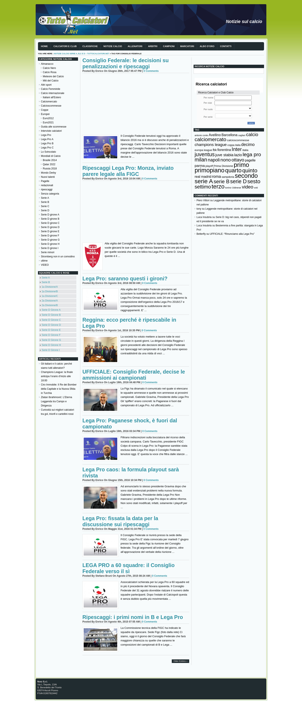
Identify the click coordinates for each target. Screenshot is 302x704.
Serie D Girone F (51, 335)
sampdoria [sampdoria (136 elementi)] (228, 176)
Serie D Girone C (51, 319)
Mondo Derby (48, 172)
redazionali (47, 185)
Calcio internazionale (52, 93)
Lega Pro (46, 135)
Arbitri (153, 46)
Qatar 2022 (49, 164)
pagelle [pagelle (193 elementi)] (250, 160)
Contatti (225, 46)
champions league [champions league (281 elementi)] (211, 144)
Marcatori (187, 46)
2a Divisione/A (50, 300)
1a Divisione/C (50, 296)
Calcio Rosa (49, 72)
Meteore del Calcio (53, 76)
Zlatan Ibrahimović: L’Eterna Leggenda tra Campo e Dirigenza (56, 401)
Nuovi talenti (48, 176)
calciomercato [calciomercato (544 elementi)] (210, 139)
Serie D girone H (50, 243)
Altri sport (46, 84)
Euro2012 (48, 118)
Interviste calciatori (51, 130)
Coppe (44, 109)
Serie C (45, 206)
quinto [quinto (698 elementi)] (249, 170)
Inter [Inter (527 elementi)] (237, 149)
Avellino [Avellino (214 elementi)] (215, 135)
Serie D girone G (50, 239)
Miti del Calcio (51, 80)
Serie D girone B (50, 218)
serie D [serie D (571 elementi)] (238, 181)
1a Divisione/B (50, 291)
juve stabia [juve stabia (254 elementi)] (224, 155)
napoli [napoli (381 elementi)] (214, 159)
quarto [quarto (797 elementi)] (233, 170)
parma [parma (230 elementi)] (200, 166)
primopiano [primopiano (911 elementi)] (209, 170)
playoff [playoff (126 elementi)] (209, 166)
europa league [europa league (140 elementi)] (203, 150)
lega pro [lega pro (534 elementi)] (252, 154)
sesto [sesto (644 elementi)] (253, 181)
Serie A (45, 197)
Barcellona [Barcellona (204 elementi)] (229, 135)
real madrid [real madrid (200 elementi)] (203, 176)
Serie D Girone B (51, 314)
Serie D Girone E (51, 330)
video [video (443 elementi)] (247, 187)
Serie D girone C (50, 223)
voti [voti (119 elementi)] (256, 187)
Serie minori (47, 252)
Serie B (45, 202)
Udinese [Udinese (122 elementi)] (236, 187)
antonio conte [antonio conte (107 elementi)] (201, 135)
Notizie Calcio (112, 46)
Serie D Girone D (51, 325)
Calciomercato (49, 101)
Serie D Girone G (51, 340)
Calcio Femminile (50, 89)
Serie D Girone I (51, 350)
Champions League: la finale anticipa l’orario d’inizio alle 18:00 (57, 376)
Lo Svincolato (48, 151)
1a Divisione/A (50, 286)
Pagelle (45, 181)
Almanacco (47, 63)
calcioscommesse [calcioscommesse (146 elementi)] (238, 140)
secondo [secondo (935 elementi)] (246, 175)
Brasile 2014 (50, 160)
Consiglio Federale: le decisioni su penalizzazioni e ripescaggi (125, 63)
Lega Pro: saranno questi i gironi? (125, 278)
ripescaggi (46, 189)
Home (44, 46)
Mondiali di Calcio (51, 156)
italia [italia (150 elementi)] (245, 150)
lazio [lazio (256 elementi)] (238, 155)
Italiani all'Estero (52, 97)
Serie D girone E (50, 231)
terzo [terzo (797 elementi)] (218, 186)
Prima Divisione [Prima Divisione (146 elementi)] (223, 166)
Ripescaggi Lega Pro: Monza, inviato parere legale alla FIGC (128, 171)
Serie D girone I (49, 248)
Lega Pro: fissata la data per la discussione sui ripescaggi (120, 521)
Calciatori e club (65, 46)
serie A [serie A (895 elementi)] (204, 181)
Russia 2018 (50, 168)
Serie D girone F (50, 235)
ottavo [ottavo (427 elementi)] (238, 159)
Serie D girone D (50, 227)
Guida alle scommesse (53, 126)
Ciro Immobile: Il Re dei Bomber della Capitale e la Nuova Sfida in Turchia (59, 389)
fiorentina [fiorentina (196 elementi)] (224, 150)
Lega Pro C (47, 147)
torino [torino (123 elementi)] (228, 187)
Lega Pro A (47, 139)
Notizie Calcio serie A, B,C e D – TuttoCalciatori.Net (81, 54)
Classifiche (90, 46)
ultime (44, 260)
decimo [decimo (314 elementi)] (248, 144)
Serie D (45, 210)
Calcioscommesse (51, 105)
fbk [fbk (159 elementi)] (215, 150)
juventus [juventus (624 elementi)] (205, 154)
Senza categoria (50, 193)
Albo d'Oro (207, 46)
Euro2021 (48, 122)
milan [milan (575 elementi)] (201, 159)
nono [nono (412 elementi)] (225, 159)
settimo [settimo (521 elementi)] (203, 187)
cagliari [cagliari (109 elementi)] (241, 135)
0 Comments (151, 71)
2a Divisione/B (50, 305)
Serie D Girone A (51, 309)
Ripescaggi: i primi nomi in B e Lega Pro (132, 617)
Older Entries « (180, 661)
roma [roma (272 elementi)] (216, 176)
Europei (45, 114)
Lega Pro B (47, 143)
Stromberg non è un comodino (58, 256)
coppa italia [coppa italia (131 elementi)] (234, 145)
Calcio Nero (49, 68)
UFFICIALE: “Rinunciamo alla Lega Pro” (232, 233)
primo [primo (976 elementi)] (241, 164)
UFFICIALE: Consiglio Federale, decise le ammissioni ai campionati (133, 375)
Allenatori (135, 46)
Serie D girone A (50, 214)
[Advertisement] (135, 104)
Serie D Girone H (51, 345)
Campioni (168, 46)
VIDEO (45, 264)
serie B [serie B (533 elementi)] (222, 181)
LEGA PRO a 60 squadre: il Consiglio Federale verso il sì (128, 568)
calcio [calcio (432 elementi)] (252, 134)
